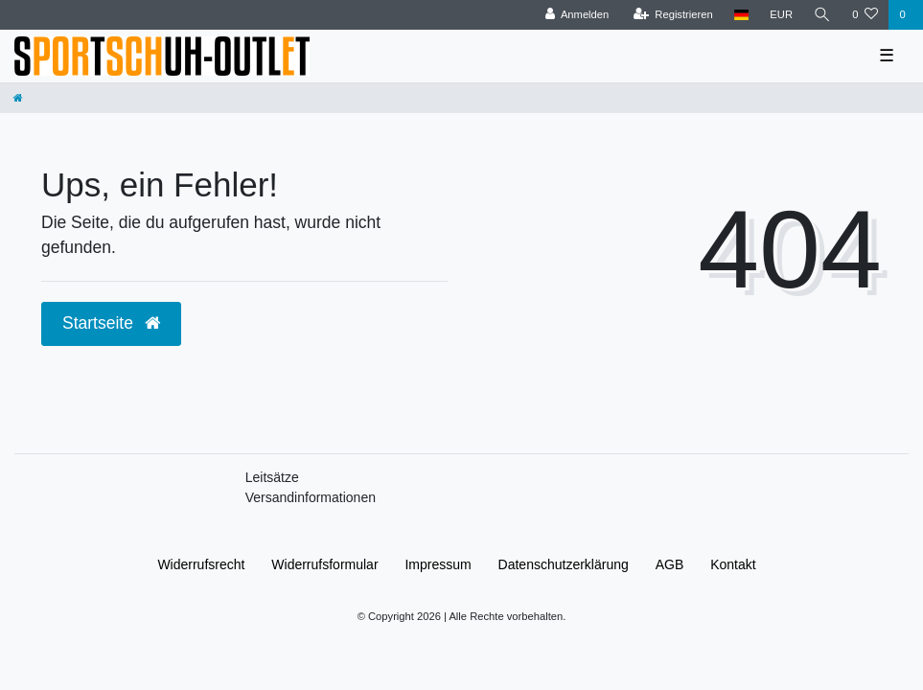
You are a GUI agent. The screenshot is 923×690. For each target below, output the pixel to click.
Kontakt (732, 564)
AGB (670, 564)
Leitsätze (272, 477)
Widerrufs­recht (200, 564)
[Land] (741, 15)
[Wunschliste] (865, 15)
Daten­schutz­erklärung (563, 564)
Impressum (437, 564)
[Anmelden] (577, 15)
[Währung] (781, 15)
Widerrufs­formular (324, 564)
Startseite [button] (111, 323)
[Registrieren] (673, 15)
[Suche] (822, 15)
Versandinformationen (310, 497)
